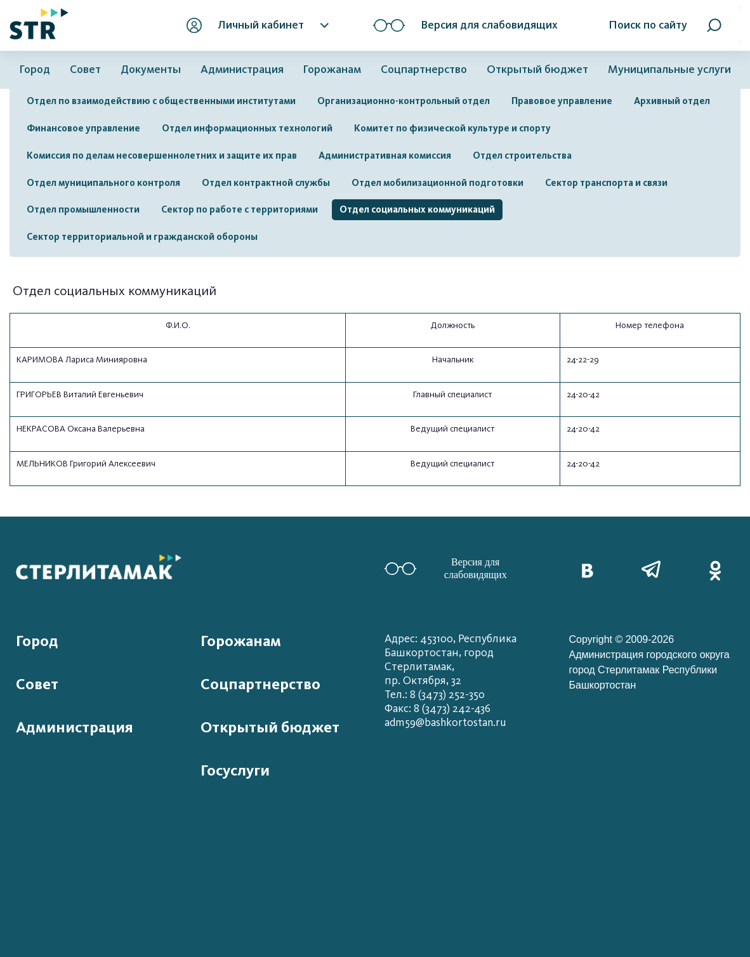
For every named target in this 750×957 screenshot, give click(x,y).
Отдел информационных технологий (247, 128)
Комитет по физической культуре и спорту (452, 128)
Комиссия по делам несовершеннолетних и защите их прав (162, 155)
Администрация (242, 69)
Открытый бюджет (537, 69)
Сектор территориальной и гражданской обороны (142, 236)
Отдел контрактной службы (266, 182)
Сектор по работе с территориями (239, 209)
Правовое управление (561, 101)
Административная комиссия (385, 155)
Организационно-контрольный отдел (403, 101)
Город (34, 69)
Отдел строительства (522, 155)
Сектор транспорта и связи (606, 182)
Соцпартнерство (424, 69)
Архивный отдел (672, 101)
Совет (85, 69)
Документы (151, 69)
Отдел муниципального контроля (103, 182)
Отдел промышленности (83, 209)
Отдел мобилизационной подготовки (437, 182)
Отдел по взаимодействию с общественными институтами (161, 101)
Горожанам (332, 69)
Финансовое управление (83, 128)
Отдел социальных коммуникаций (417, 209)
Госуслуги (235, 770)
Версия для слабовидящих (446, 568)
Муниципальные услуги (669, 69)
